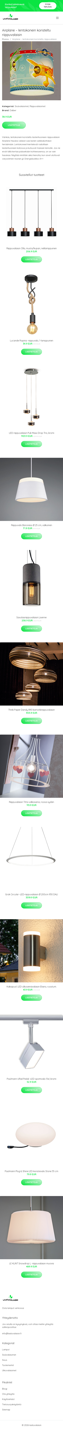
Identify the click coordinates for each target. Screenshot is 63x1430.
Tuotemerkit (8, 1365)
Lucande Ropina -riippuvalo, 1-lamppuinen (31, 340)
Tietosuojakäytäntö (11, 1404)
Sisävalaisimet (22, 106)
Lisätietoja (14, 125)
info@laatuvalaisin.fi (12, 1333)
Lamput (5, 1349)
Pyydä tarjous (48, 5)
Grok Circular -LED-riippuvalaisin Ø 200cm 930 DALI (31, 894)
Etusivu (5, 39)
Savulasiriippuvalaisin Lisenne (31, 617)
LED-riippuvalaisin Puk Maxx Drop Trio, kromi (31, 433)
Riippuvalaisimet (37, 106)
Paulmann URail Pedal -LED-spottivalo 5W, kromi (31, 1078)
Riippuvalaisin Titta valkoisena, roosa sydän (31, 802)
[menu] (57, 18)
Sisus (4, 1360)
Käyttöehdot (8, 1399)
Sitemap (6, 1409)
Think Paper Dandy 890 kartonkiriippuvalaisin (31, 709)
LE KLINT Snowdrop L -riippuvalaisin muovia (31, 1263)
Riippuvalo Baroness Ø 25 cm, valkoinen (31, 525)
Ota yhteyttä (8, 1394)
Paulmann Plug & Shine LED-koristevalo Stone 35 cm (31, 1171)
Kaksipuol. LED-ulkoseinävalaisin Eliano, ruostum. (32, 986)
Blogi (4, 1388)
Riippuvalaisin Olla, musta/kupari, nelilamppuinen (31, 248)
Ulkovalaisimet (9, 1370)
